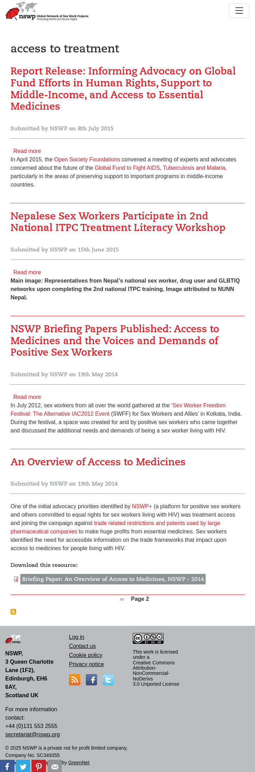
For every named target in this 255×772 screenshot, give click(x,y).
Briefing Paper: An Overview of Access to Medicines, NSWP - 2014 (113, 579)
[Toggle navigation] (239, 10)
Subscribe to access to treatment (13, 611)
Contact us (82, 646)
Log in (76, 637)
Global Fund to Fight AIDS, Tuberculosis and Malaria (160, 168)
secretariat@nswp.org (32, 734)
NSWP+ (142, 506)
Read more (27, 151)
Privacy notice (86, 664)
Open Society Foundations (87, 159)
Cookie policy (85, 655)
